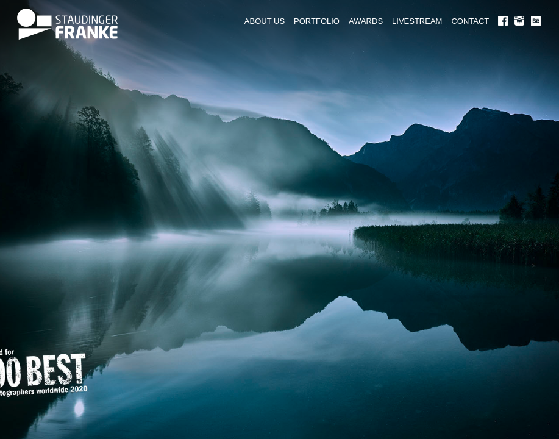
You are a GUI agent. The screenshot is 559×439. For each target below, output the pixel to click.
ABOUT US (264, 21)
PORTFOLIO (317, 21)
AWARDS (366, 21)
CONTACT (470, 21)
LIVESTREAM (417, 21)
